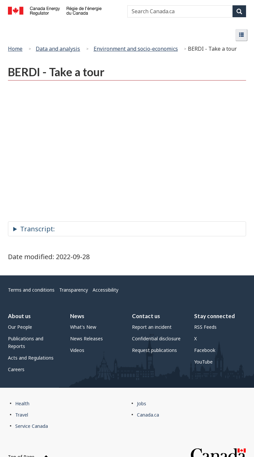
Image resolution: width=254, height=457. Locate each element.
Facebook (204, 350)
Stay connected (214, 316)
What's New (83, 327)
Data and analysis (58, 48)
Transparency (73, 290)
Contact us (146, 316)
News (77, 316)
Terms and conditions (31, 290)
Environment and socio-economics (136, 48)
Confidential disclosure (156, 338)
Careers (16, 369)
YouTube (203, 362)
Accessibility (105, 290)
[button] (241, 35)
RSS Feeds (205, 327)
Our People (20, 327)
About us (19, 316)
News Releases (86, 338)
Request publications (154, 350)
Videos (77, 350)
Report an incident (152, 327)
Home (15, 48)
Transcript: (37, 228)
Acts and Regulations (31, 358)
